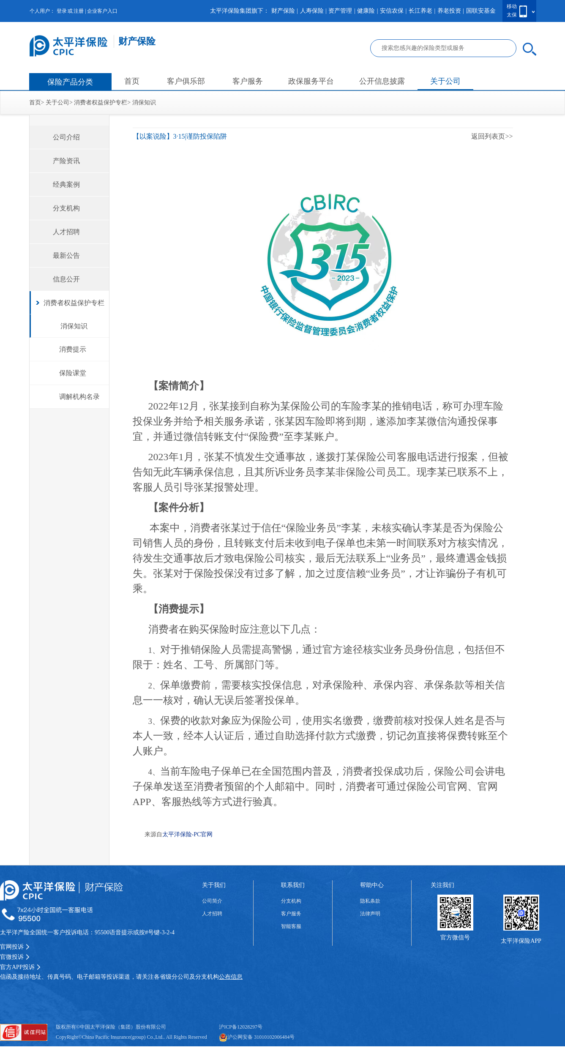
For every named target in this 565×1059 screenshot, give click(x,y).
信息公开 (66, 279)
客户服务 (247, 81)
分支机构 (66, 208)
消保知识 (144, 102)
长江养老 (420, 11)
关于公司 (445, 81)
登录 (62, 11)
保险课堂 (72, 373)
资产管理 (340, 11)
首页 (131, 81)
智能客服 (291, 926)
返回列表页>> (492, 136)
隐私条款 (370, 901)
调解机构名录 (79, 396)
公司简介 (212, 901)
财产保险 (283, 11)
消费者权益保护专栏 (100, 102)
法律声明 (370, 914)
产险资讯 (66, 160)
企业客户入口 (102, 11)
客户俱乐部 (186, 81)
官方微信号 (455, 937)
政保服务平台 (311, 81)
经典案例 (66, 184)
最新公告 (66, 255)
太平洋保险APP (521, 941)
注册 (79, 11)
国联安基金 (481, 11)
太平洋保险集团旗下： (239, 11)
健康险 (366, 11)
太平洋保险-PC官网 (187, 834)
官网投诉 (15, 947)
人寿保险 (312, 11)
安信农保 (392, 11)
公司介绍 (66, 137)
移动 (512, 6)
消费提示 (72, 349)
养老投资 (449, 11)
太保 (512, 15)
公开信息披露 (382, 81)
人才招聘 (66, 231)
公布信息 (231, 977)
